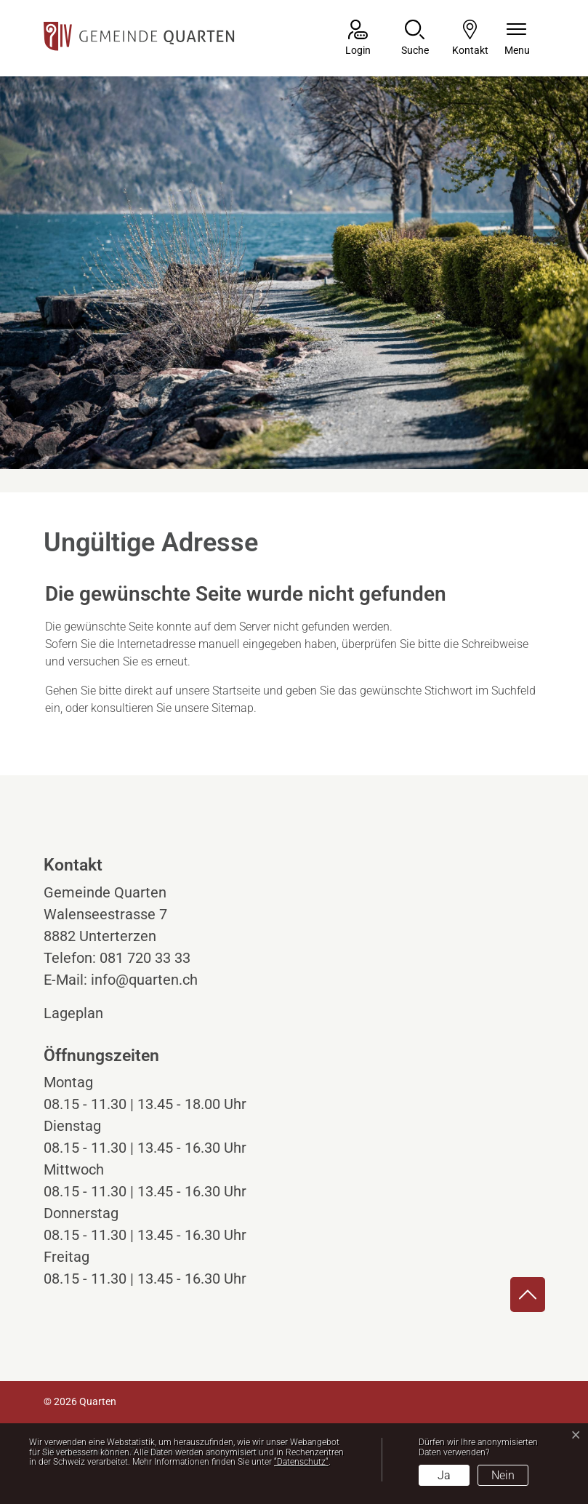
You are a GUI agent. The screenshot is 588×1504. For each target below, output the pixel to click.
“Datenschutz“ (301, 1462)
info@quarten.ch (144, 979)
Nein (503, 1475)
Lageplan (87, 1013)
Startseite (236, 690)
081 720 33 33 (145, 958)
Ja (444, 1475)
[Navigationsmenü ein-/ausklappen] (517, 39)
